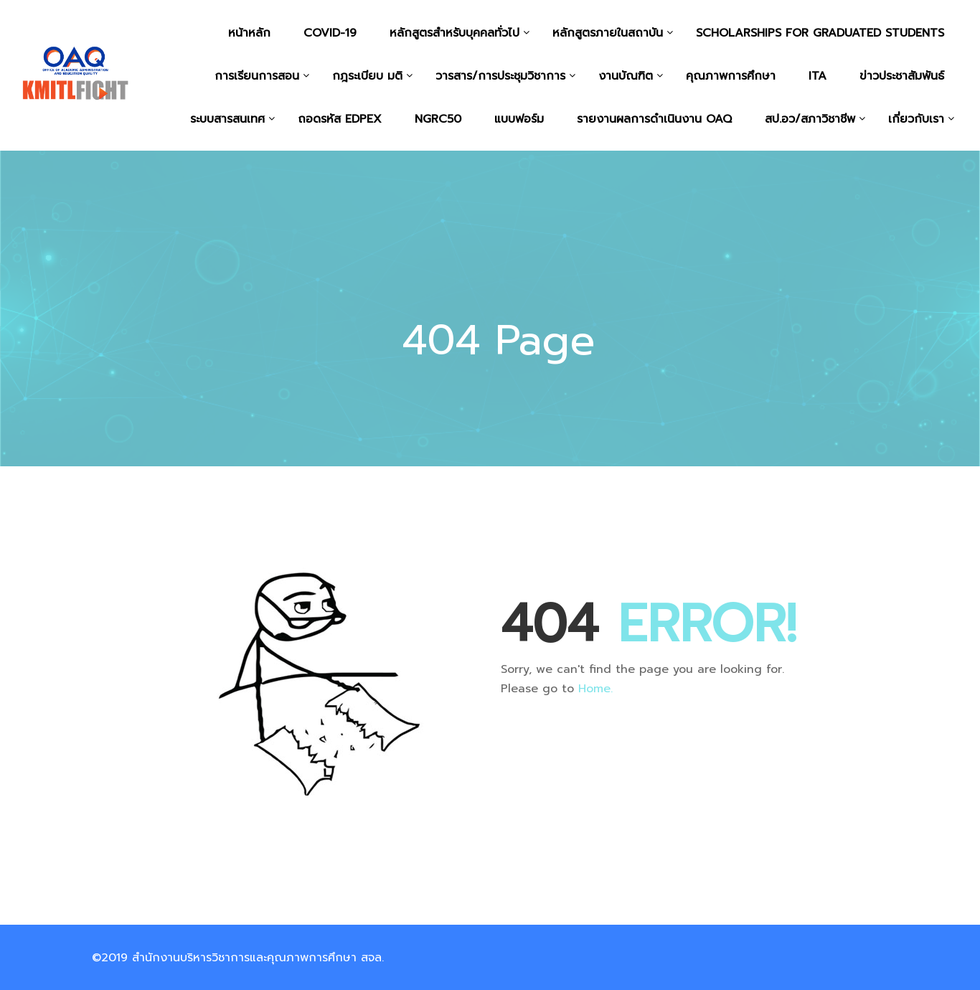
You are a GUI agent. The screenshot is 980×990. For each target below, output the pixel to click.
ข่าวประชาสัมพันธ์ (901, 76)
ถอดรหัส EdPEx (340, 119)
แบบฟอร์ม (519, 119)
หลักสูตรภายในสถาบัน (607, 33)
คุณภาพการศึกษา (731, 76)
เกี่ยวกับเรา (916, 119)
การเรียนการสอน (257, 76)
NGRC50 (438, 119)
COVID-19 (330, 33)
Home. (595, 688)
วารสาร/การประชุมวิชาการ (500, 76)
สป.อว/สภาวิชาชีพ (810, 119)
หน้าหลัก (249, 33)
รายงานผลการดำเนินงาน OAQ (654, 119)
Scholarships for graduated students (820, 33)
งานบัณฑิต (625, 76)
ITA (817, 76)
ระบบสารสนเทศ (227, 119)
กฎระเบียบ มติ (367, 76)
